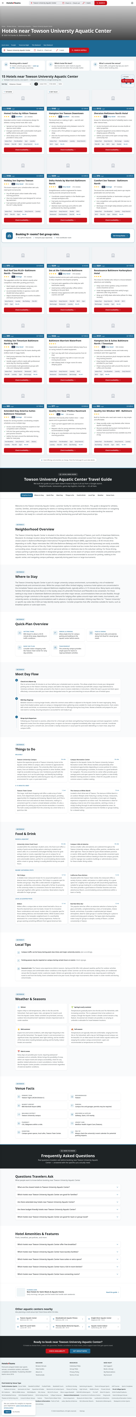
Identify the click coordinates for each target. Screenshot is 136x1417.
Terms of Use (74, 1376)
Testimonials (40, 1376)
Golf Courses (115, 1387)
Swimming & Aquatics (24, 26)
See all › (37, 144)
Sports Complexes (127, 1387)
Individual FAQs (75, 1367)
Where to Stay (39, 495)
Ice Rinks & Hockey (71, 1387)
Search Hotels (79, 50)
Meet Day (59, 495)
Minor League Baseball (67, 1393)
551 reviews (28, 277)
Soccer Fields (22, 1387)
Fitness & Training (71, 1390)
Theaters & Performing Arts (10, 1399)
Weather (100, 495)
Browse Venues (11, 26)
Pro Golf (95, 1393)
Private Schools (105, 1390)
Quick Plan (50, 495)
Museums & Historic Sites (84, 1399)
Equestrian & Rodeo (38, 1390)
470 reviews (76, 274)
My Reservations (109, 1373)
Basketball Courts (58, 1387)
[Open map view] (119, 80)
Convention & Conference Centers (90, 1396)
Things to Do (70, 495)
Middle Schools (94, 1390)
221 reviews (28, 117)
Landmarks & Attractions (101, 1399)
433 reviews (28, 417)
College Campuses (56, 1396)
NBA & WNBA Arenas (18, 1393)
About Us (39, 1373)
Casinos (39, 1399)
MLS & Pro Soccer (53, 1393)
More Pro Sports (105, 1393)
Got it (8, 1412)
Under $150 (43, 84)
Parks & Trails (55, 1402)
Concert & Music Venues (28, 1399)
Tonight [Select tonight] (13, 45)
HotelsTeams (13, 2)
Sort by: (4, 84)
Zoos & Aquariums (68, 1399)
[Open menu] (3, 3)
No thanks (16, 1412)
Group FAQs (74, 1370)
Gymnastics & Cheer (24, 1390)
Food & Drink (81, 495)
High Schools (83, 1390)
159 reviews (70, 414)
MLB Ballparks (31, 1393)
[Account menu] (132, 3)
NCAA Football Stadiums (119, 1393)
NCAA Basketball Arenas (9, 1396)
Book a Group (108, 1370)
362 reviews (75, 117)
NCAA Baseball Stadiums (25, 1396)
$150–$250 (52, 84)
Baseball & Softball (34, 1387)
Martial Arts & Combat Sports (55, 1390)
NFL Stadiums (6, 1393)
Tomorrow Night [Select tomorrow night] (24, 45)
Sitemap (82, 1412)
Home (3, 26)
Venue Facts (110, 495)
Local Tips (91, 495)
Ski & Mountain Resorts (87, 1402)
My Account (108, 1376)
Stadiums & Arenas (10, 1390)
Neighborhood (27, 495)
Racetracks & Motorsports (103, 1402)
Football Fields (46, 1387)
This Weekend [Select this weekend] (36, 45)
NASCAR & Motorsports (83, 1393)
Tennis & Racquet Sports (102, 1387)
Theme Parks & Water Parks (52, 1399)
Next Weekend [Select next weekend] (48, 45)
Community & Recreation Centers (122, 1399)
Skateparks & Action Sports (122, 1402)
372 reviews (76, 187)
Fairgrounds (106, 1396)
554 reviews (29, 347)
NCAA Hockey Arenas (42, 1396)
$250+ (60, 84)
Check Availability (57, 1352)
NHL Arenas (41, 1393)
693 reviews (121, 117)
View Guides (40, 1370)
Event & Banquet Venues (120, 1396)
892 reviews (29, 184)
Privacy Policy (74, 1373)
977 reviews (118, 187)
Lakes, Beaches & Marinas (69, 1402)
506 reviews (119, 347)
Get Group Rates (119, 236)
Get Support (108, 1367)
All (36, 84)
